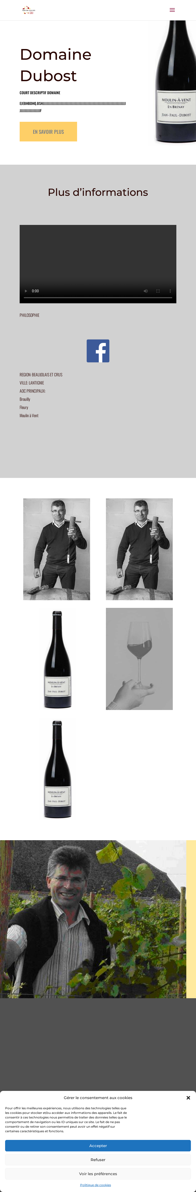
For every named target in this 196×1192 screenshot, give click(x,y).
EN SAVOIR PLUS (48, 131)
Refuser (98, 1159)
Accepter (98, 1145)
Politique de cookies (95, 1185)
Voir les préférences (98, 1173)
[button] (188, 1097)
